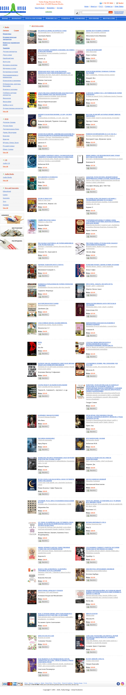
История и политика (10, 65)
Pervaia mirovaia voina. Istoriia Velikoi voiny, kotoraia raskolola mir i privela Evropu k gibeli (102, 596)
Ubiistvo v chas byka (45, 222)
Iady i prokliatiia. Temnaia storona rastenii (100, 75)
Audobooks (79, 18)
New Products (40, 8)
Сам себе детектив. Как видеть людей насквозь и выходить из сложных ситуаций (102, 637)
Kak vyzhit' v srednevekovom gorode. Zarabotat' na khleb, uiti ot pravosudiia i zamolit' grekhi (55, 665)
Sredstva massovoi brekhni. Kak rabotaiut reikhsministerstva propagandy (52, 97)
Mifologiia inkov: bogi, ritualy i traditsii (99, 307)
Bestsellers (51, 8)
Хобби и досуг (8, 105)
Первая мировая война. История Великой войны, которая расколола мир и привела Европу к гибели (103, 592)
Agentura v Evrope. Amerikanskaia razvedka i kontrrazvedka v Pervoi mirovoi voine (53, 138)
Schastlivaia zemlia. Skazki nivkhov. (50, 325)
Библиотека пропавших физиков (100, 569)
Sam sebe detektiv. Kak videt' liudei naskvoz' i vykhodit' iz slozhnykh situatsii (101, 642)
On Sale (59, 8)
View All (5, 111)
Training (6, 205)
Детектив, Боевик (9, 122)
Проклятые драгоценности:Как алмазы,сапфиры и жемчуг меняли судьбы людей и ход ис (104, 416)
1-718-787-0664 (107, 3)
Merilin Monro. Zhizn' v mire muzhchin (99, 266)
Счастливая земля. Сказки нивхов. (52, 323)
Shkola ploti (90, 615)
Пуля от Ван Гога (45, 198)
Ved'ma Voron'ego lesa (93, 524)
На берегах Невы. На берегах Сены (52, 30)
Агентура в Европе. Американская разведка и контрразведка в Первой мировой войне (56, 134)
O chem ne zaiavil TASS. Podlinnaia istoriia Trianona (104, 96)
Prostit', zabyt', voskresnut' (95, 286)
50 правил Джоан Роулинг (48, 415)
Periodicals (51, 18)
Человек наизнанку (46, 438)
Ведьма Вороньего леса (96, 522)
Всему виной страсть (95, 659)
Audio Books (7, 177)
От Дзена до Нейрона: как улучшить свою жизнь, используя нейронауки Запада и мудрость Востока (55, 523)
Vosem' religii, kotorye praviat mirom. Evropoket (102, 118)
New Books (94, 18)
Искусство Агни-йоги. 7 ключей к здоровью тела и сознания (52, 569)
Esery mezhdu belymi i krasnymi (49, 387)
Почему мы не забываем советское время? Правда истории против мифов (56, 364)
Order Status (119, 6)
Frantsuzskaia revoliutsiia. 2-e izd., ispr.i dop (53, 118)
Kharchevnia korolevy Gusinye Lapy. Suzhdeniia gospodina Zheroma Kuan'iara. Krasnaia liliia (102, 226)
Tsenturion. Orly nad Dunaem (48, 592)
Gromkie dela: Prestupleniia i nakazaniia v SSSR (54, 504)
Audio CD (6, 163)
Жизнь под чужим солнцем (97, 30)
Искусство (6, 62)
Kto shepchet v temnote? (46, 179)
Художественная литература (13, 108)
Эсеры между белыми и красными (52, 385)
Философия (7, 101)
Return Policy (48, 683)
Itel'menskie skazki (92, 440)
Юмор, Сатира (8, 149)
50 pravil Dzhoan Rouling (47, 417)
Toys (4, 201)
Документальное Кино (11, 129)
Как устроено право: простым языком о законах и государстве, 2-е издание (55, 614)
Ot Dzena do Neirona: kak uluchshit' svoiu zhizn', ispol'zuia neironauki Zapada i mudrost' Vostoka (55, 528)
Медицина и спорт (9, 68)
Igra (39, 344)
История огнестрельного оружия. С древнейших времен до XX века (101, 199)
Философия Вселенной (96, 479)
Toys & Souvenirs (33, 18)
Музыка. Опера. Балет (11, 142)
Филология (7, 98)
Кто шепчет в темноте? (48, 177)
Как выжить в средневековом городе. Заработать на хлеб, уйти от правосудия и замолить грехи (55, 660)
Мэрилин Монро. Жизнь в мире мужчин (102, 264)
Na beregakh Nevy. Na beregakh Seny (51, 32)
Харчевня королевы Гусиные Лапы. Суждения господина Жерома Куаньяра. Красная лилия (103, 221)
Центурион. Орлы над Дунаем (50, 590)
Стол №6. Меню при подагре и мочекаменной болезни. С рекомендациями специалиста (99, 344)
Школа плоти (92, 613)
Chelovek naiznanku (45, 440)
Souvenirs (6, 198)
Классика (6, 136)
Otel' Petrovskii (91, 52)
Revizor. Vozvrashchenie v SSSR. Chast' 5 (100, 136)
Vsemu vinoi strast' (92, 661)
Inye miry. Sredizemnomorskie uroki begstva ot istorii (104, 159)
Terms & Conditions (67, 683)
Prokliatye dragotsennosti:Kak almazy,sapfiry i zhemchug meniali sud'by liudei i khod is (102, 421)
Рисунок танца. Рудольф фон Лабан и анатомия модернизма (101, 243)
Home (86, 6)
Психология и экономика (12, 80)
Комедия (6, 139)
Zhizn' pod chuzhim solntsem (96, 32)
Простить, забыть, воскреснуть (99, 284)
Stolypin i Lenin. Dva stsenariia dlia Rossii (100, 367)
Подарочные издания (10, 72)
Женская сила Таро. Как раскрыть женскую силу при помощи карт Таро (54, 72)
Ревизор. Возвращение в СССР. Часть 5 (101, 134)
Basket (120, 3)
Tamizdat (65, 18)
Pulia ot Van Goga (44, 200)
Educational (7, 191)
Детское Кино (8, 126)
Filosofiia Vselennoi (93, 481)
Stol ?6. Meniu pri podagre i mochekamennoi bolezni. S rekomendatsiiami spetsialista (104, 348)
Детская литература (10, 51)
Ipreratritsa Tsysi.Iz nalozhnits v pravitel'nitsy (101, 326)
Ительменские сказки (95, 438)
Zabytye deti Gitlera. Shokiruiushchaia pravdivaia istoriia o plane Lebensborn (103, 181)
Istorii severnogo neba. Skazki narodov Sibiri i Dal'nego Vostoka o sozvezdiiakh (53, 160)
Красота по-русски (46, 635)
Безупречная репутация (48, 303)
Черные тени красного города (50, 264)
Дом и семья (7, 55)
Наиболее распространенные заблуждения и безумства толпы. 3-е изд (56, 458)
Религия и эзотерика (10, 89)
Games (5, 195)
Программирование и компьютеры (10, 76)
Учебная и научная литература (9, 94)
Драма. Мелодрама (9, 132)
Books (5, 18)
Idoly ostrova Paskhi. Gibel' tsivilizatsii (99, 461)
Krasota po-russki (44, 637)
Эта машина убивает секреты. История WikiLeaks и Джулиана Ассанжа (102, 548)
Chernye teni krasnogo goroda (48, 266)
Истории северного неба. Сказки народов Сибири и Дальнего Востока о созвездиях (55, 156)
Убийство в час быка (47, 220)
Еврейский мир (8, 58)
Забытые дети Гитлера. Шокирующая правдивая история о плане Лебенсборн (103, 177)
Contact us (108, 6)
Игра (40, 342)
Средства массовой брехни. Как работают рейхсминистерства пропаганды (56, 93)
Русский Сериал (8, 146)
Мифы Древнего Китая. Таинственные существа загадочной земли (54, 548)
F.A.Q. (101, 6)
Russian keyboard (119, 11)
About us (94, 6)
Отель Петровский (94, 50)
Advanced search (118, 13)
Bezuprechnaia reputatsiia (47, 305)
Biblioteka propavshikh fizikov (96, 571)
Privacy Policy (57, 683)
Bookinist (16, 18)
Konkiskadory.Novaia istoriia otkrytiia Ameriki (54, 287)
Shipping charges (78, 683)
